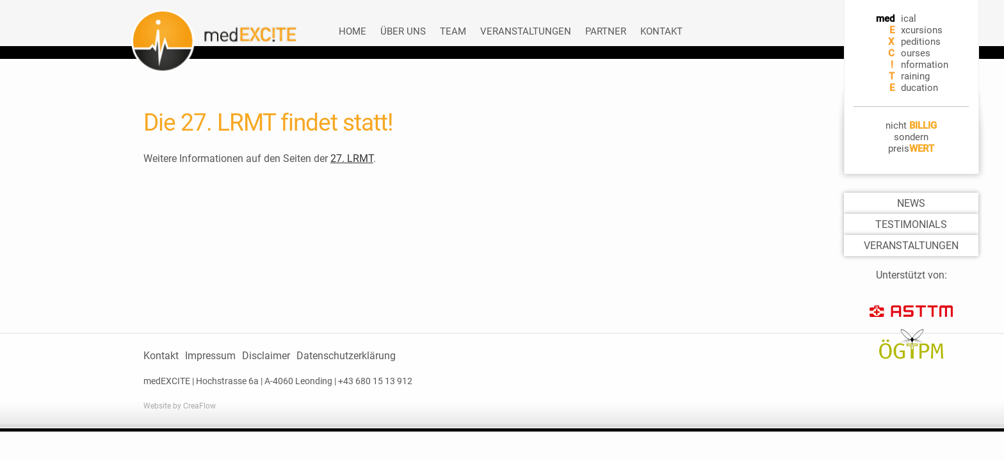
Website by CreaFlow (179, 405)
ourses (915, 53)
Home (352, 31)
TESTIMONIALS (911, 224)
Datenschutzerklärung (346, 356)
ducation (919, 87)
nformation (924, 64)
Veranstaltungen (525, 31)
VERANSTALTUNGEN (911, 245)
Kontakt (661, 31)
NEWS (911, 203)
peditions (921, 41)
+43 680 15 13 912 (375, 381)
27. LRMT (351, 158)
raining (915, 76)
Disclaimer (266, 356)
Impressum (210, 356)
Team (453, 31)
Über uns (403, 31)
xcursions (922, 30)
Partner (605, 31)
